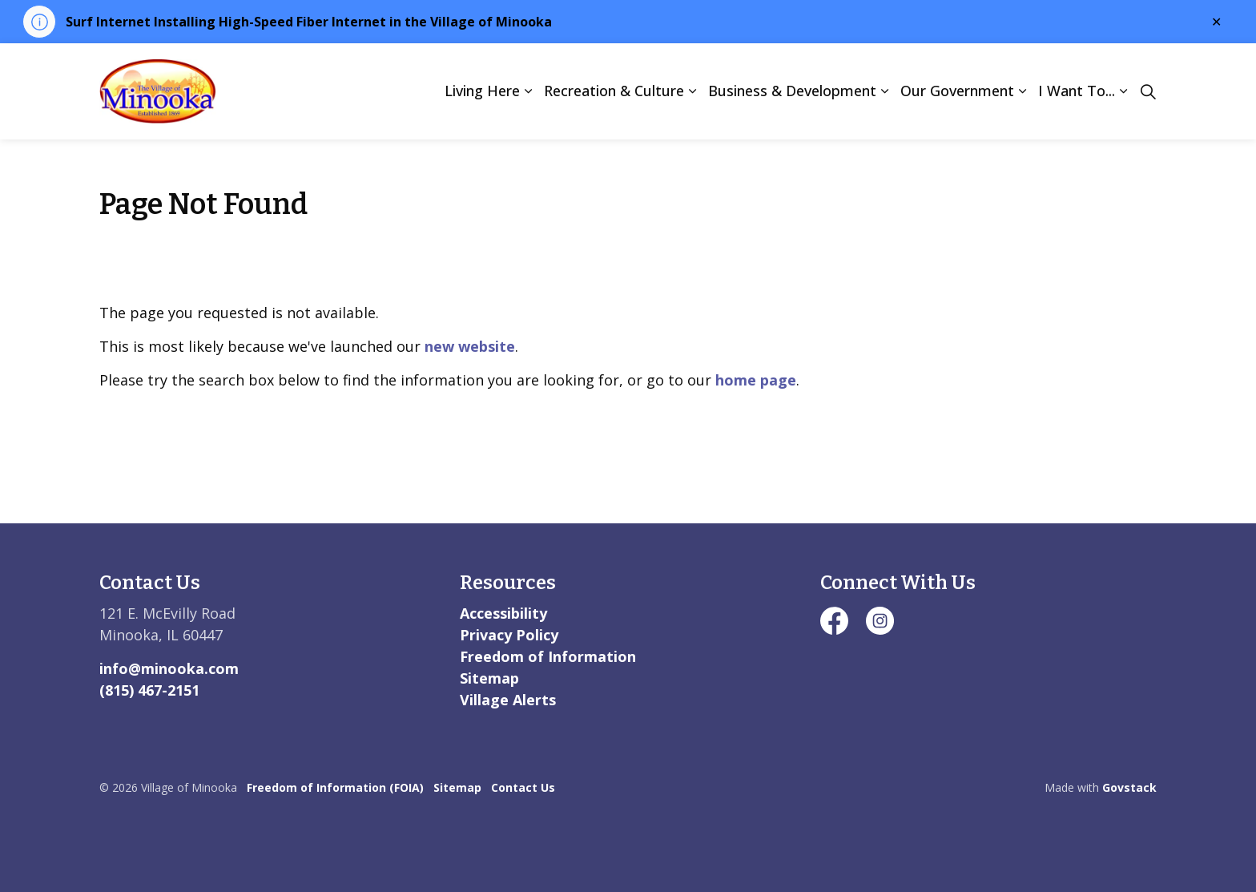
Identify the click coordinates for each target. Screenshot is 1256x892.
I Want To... (1076, 90)
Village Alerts (508, 699)
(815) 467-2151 (149, 690)
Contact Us (523, 787)
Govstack (1129, 787)
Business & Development (792, 90)
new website (470, 346)
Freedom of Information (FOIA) (335, 787)
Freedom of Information (548, 656)
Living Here (482, 90)
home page (755, 379)
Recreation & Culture (614, 90)
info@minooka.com (169, 668)
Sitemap (489, 678)
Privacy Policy (509, 634)
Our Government (957, 90)
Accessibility (503, 613)
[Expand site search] (1148, 91)
